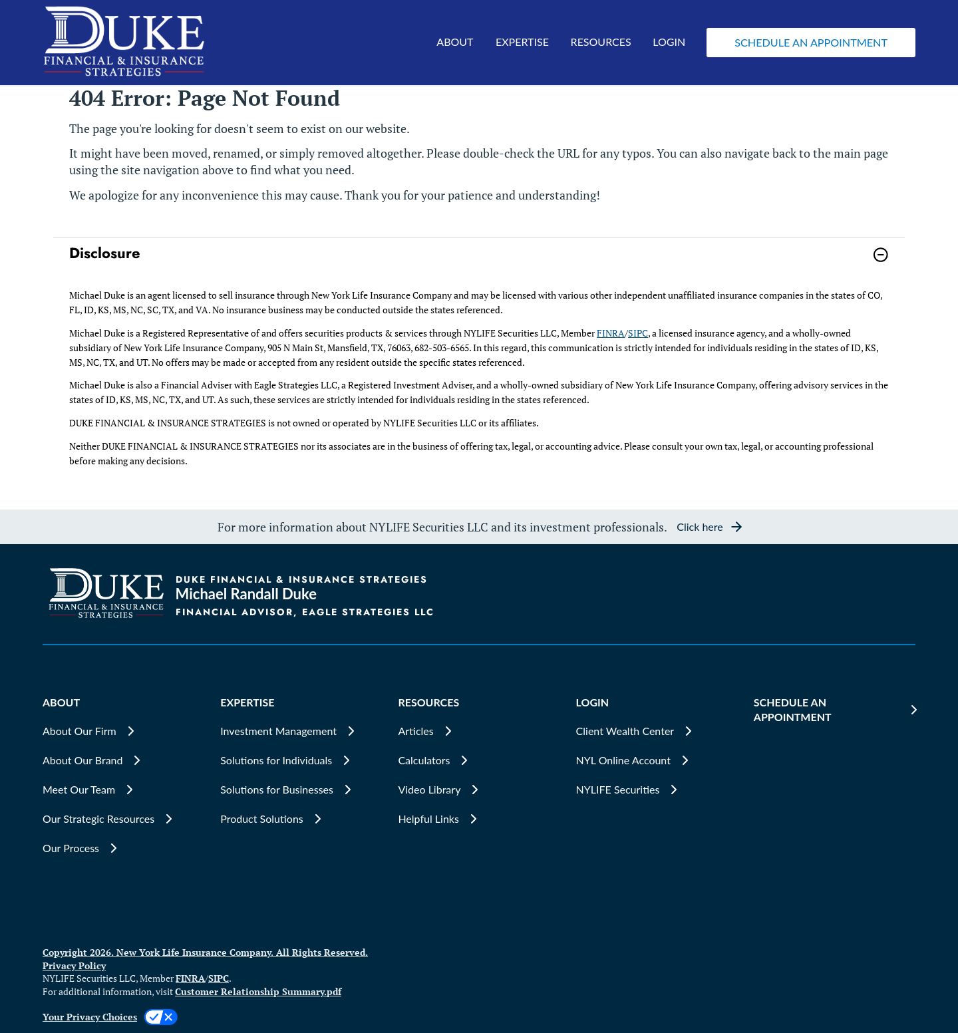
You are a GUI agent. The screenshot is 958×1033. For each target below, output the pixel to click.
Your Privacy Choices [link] (90, 1016)
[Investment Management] (301, 731)
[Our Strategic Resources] (123, 819)
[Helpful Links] (478, 819)
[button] (811, 42)
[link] (479, 263)
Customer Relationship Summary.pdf (258, 991)
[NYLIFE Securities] (657, 790)
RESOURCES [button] (601, 41)
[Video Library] (478, 790)
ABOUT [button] (454, 41)
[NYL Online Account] (657, 760)
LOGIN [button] (669, 41)
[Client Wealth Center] (657, 731)
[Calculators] (478, 760)
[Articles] (478, 731)
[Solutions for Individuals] (301, 760)
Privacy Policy (74, 965)
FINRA (611, 333)
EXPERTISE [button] (522, 41)
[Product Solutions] (301, 819)
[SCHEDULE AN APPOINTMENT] (834, 710)
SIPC (638, 333)
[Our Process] (123, 848)
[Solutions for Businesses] (301, 790)
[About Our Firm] (123, 731)
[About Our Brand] (123, 760)
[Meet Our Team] (123, 790)
